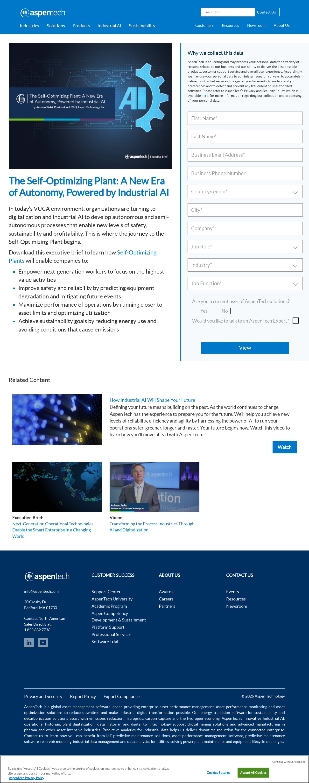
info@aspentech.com (41, 591)
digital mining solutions (208, 724)
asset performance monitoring (241, 707)
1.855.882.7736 (37, 630)
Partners (167, 606)
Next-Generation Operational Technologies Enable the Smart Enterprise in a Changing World (52, 530)
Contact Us (266, 12)
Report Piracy (83, 696)
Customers (204, 25)
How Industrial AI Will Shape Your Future (152, 400)
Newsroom (256, 25)
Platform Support (108, 627)
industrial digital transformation (147, 712)
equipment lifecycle (249, 741)
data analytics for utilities (148, 741)
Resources (230, 25)
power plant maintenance (204, 741)
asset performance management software (207, 736)
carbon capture (158, 718)
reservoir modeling (55, 741)
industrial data (156, 730)
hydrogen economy (203, 718)
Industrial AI (109, 25)
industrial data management (96, 741)
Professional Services (111, 634)
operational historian (42, 724)
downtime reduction (216, 730)
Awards (166, 591)
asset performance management (187, 707)
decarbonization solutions (46, 718)
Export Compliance (122, 696)
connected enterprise (266, 730)
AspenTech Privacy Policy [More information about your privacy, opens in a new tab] (26, 778)
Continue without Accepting (288, 761)
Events (232, 591)
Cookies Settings (218, 772)
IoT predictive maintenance (129, 736)
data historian (109, 724)
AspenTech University (112, 598)
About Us (282, 25)
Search (250, 12)
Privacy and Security (43, 696)
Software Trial (104, 641)
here (205, 96)
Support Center (106, 591)
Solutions (56, 25)
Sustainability (142, 25)
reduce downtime (84, 712)
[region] (154, 769)
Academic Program (109, 606)
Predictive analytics (119, 730)
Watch (285, 447)
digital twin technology (151, 724)
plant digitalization (79, 724)
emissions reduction (106, 718)
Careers (166, 598)
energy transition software (223, 712)
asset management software (86, 707)
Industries (29, 25)
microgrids (134, 718)
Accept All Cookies (253, 772)
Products (81, 25)
